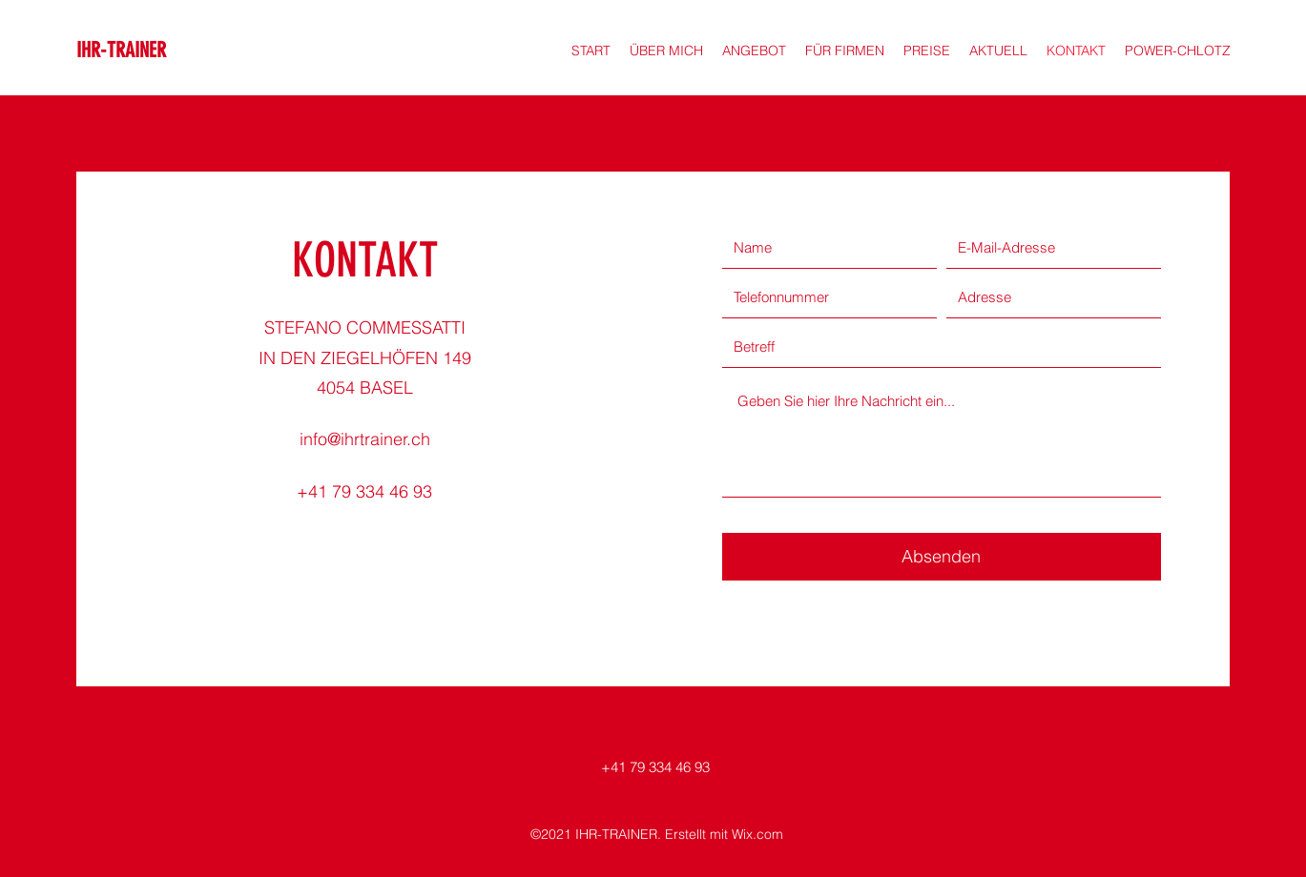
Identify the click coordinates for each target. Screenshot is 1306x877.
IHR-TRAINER (121, 50)
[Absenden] (941, 557)
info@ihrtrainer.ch (365, 439)
